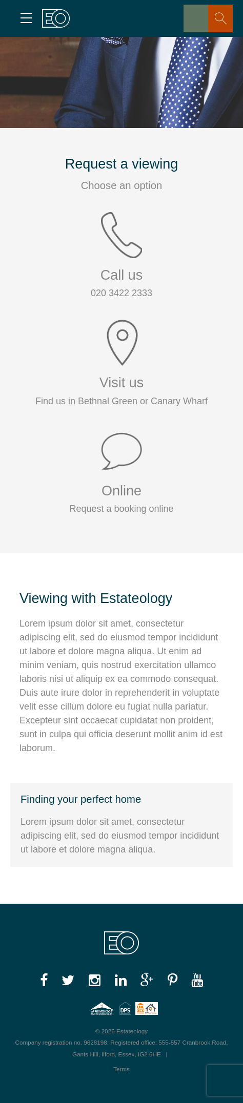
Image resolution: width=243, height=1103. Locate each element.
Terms (121, 1069)
